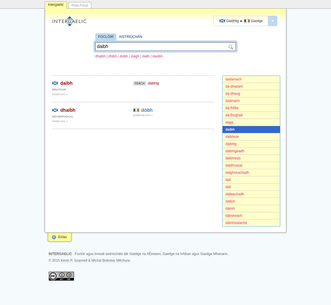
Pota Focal (79, 5)
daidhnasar (233, 165)
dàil (228, 187)
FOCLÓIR (106, 37)
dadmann (232, 101)
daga (229, 122)
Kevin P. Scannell (74, 260)
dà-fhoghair (234, 115)
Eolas (62, 237)
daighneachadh (237, 173)
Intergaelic (56, 5)
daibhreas (233, 158)
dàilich (230, 201)
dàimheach (233, 216)
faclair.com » (60, 94)
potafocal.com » (143, 115)
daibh (230, 130)
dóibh (147, 110)
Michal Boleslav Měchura (110, 260)
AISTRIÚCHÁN (130, 37)
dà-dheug (232, 94)
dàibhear (232, 137)
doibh (124, 56)
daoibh (157, 56)
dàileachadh (234, 194)
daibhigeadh (234, 151)
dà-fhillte (231, 108)
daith (145, 56)
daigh (135, 56)
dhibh (112, 56)
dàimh (230, 208)
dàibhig (231, 144)
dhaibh (100, 56)
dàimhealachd (236, 223)
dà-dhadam (234, 86)
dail (228, 180)
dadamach (233, 79)
